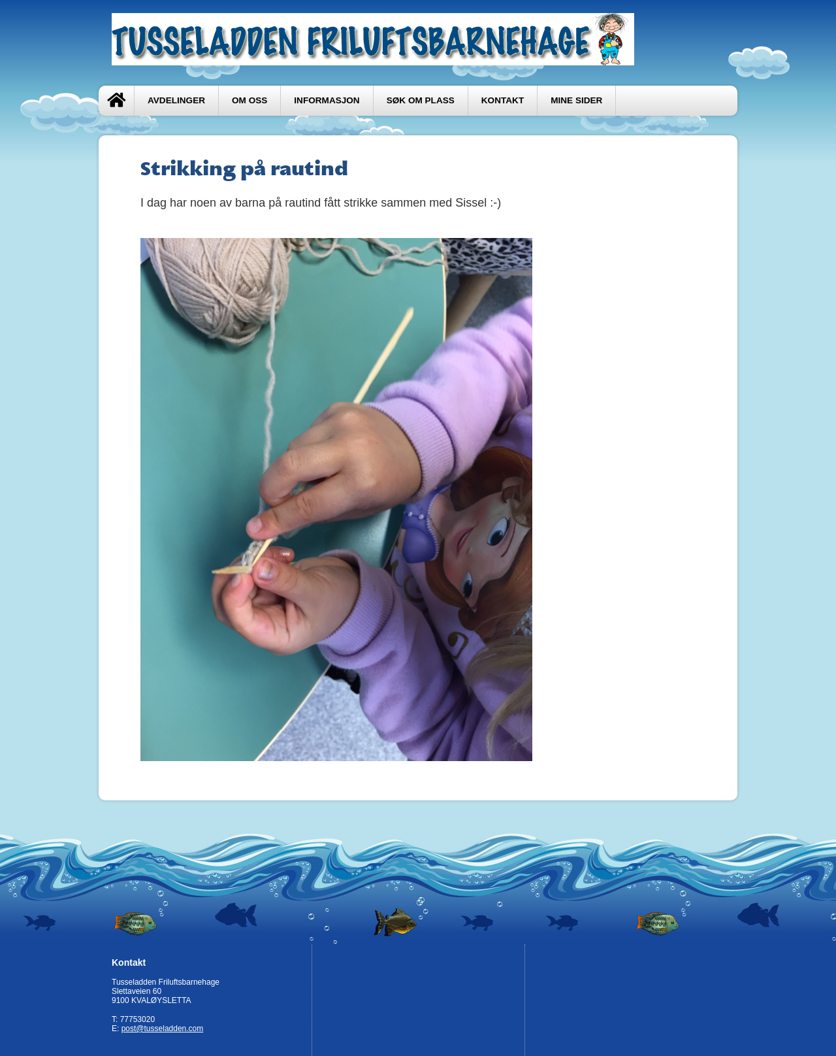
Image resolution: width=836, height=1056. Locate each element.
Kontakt (502, 100)
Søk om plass (421, 100)
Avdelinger (176, 100)
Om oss (249, 100)
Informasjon (326, 100)
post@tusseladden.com (162, 1028)
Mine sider (576, 100)
